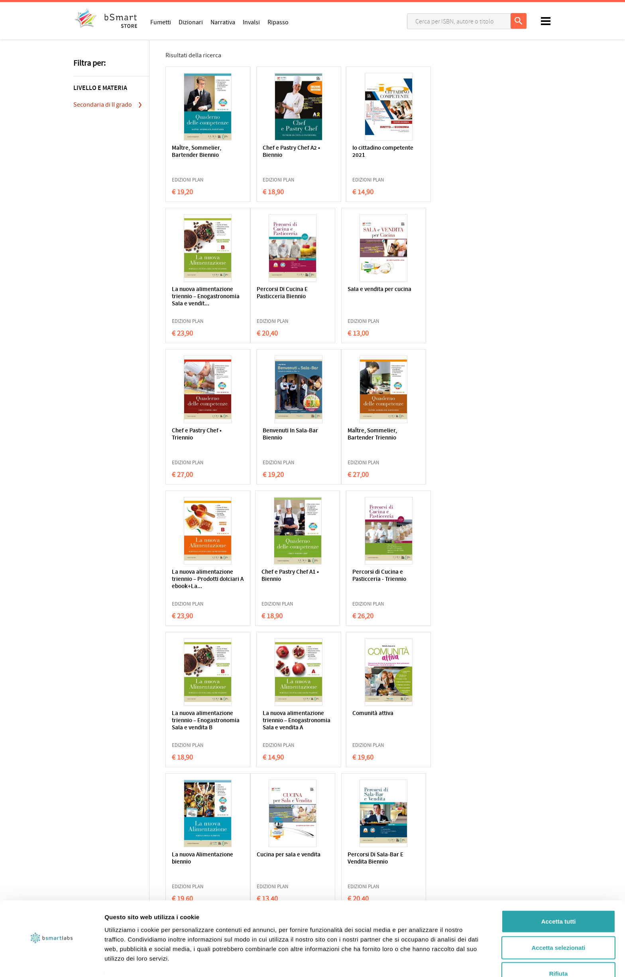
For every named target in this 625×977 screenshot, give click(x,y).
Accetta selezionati (558, 925)
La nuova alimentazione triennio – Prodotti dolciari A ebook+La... (279, 441)
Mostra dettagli (419, 961)
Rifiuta (558, 951)
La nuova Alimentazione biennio (433, 576)
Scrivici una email (461, 875)
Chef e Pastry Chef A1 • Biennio (356, 434)
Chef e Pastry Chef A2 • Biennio (278, 152)
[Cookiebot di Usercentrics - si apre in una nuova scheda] (51, 961)
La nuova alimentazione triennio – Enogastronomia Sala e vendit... (434, 159)
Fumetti (160, 22)
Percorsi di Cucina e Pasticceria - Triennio (431, 434)
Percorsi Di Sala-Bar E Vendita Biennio (277, 717)
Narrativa (222, 22)
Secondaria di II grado (102, 105)
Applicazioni (332, 867)
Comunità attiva (347, 572)
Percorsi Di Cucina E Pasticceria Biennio (197, 293)
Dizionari (191, 22)
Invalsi (251, 22)
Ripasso (278, 22)
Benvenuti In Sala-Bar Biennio (432, 293)
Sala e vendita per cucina (272, 293)
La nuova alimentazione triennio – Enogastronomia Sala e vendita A (279, 583)
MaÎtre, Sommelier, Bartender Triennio (196, 434)
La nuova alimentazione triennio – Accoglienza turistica (356, 721)
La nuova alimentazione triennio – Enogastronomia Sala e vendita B (201, 583)
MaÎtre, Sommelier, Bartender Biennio (196, 152)
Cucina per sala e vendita (193, 717)
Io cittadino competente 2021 (349, 152)
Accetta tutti (558, 898)
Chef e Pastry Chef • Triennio (352, 293)
